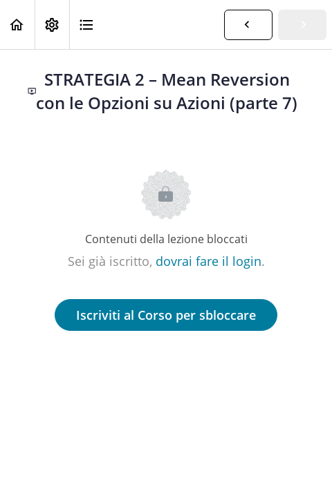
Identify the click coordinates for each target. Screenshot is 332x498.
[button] (17, 24)
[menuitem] (52, 24)
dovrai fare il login (208, 261)
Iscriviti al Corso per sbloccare (166, 315)
